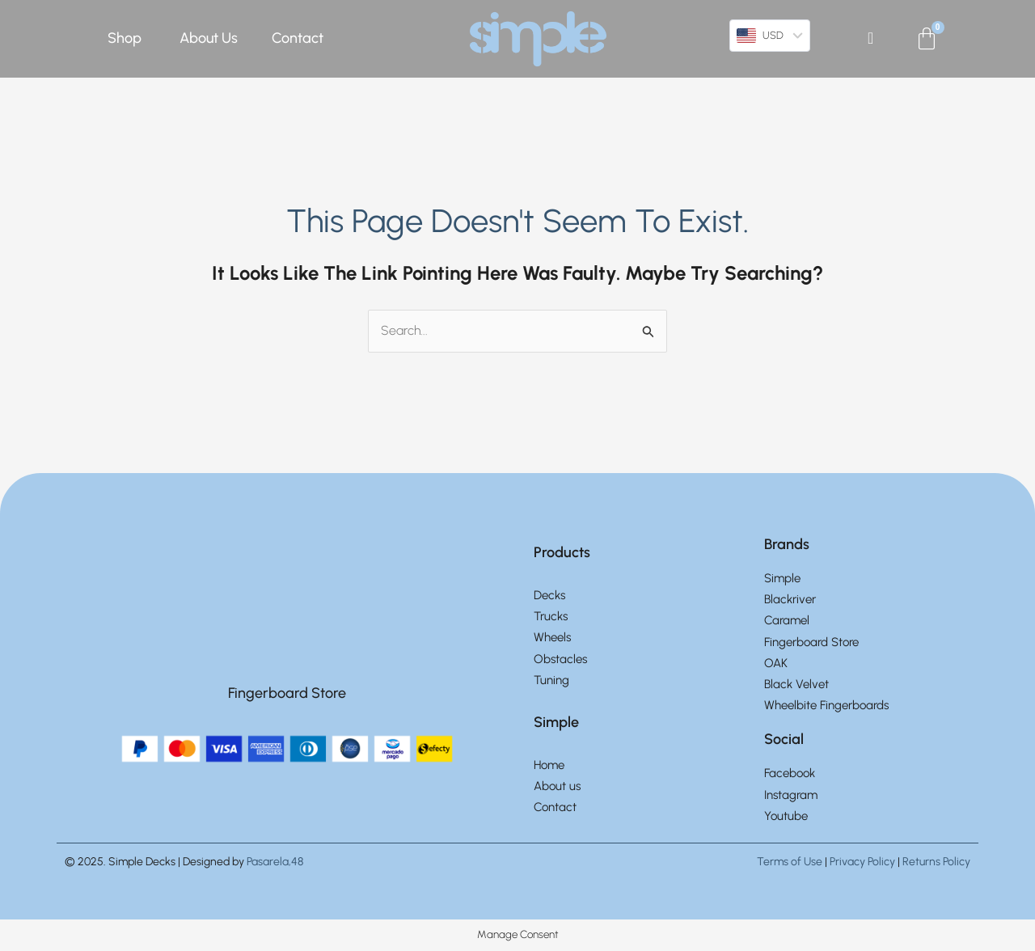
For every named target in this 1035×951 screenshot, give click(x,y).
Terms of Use (789, 863)
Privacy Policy (862, 863)
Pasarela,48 (275, 863)
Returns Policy (936, 863)
